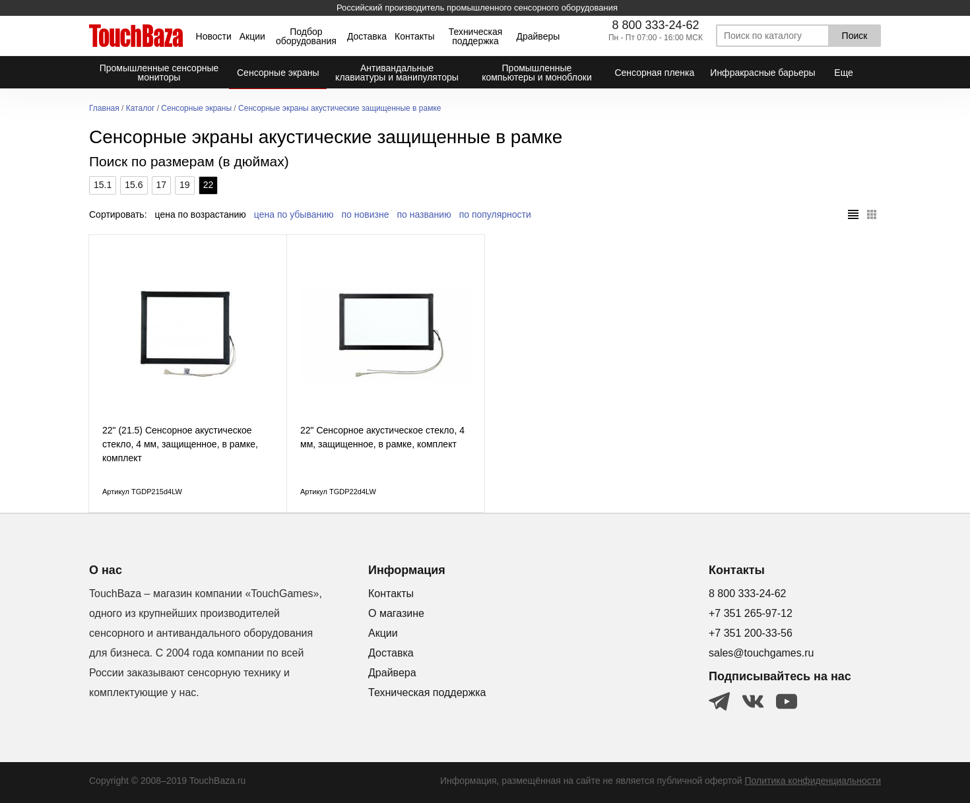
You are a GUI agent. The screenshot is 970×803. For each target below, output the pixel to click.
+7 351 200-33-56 (750, 633)
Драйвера (392, 672)
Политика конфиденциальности (812, 780)
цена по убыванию (294, 214)
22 (208, 184)
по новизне (365, 214)
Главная (104, 108)
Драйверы (538, 36)
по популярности (495, 214)
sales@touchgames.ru (761, 652)
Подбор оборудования (306, 36)
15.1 (103, 184)
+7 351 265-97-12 (750, 613)
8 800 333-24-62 (655, 25)
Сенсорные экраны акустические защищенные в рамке (339, 108)
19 (184, 184)
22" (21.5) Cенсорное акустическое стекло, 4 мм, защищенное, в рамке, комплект (180, 444)
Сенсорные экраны (196, 108)
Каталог (140, 108)
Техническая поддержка (476, 36)
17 (161, 184)
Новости (214, 36)
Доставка (367, 36)
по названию (424, 214)
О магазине (396, 613)
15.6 (134, 184)
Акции (252, 36)
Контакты (414, 36)
